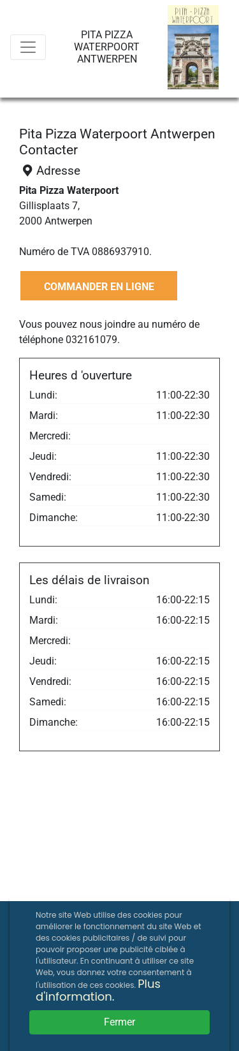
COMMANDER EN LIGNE (99, 287)
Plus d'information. (98, 990)
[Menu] (28, 47)
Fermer (119, 1022)
